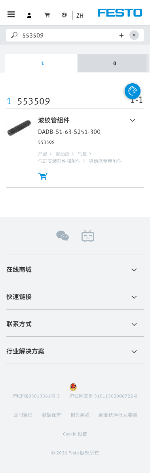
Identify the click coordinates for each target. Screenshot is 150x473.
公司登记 (22, 414)
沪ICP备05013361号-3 (36, 395)
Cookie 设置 (75, 433)
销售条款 (79, 414)
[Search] (69, 35)
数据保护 (51, 414)
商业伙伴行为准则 (118, 414)
